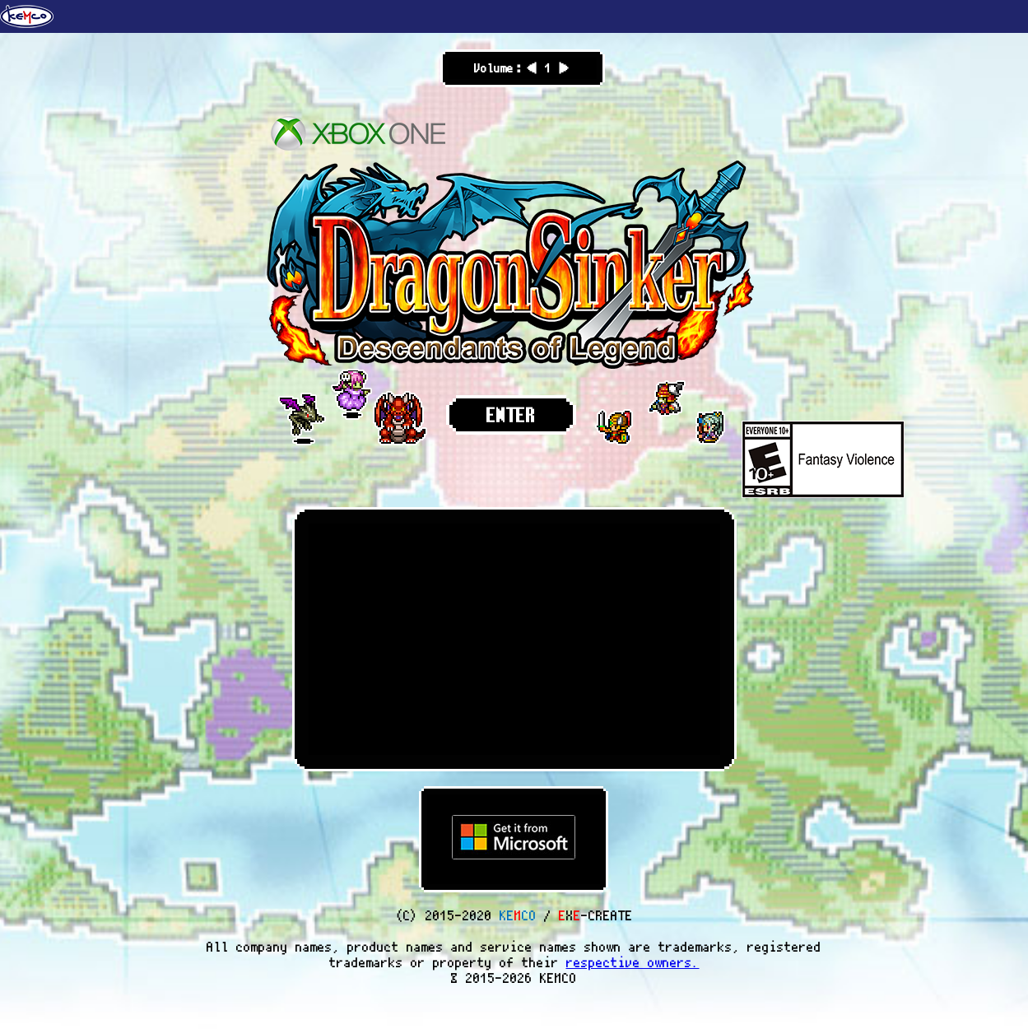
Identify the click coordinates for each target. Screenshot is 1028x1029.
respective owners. (633, 962)
